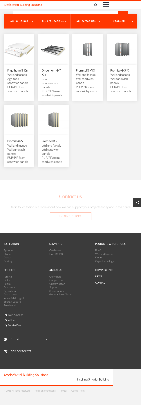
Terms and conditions (45, 390)
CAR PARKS (56, 254)
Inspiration (11, 244)
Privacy (63, 390)
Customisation (57, 283)
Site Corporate (21, 351)
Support (53, 287)
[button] (20, 21)
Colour (7, 257)
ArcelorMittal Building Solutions (23, 5)
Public (7, 283)
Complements (104, 270)
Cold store (55, 250)
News (98, 276)
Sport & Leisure (12, 301)
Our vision (55, 276)
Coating (8, 261)
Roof (98, 250)
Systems (8, 250)
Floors (98, 257)
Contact (101, 282)
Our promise (56, 280)
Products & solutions (110, 244)
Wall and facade (104, 254)
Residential (10, 305)
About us (55, 270)
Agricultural (10, 291)
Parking (8, 276)
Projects (9, 270)
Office (7, 280)
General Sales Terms (60, 294)
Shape (7, 254)
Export (28, 339)
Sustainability (56, 291)
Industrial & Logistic (14, 298)
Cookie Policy (78, 390)
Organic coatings (104, 261)
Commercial (10, 294)
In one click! (70, 216)
